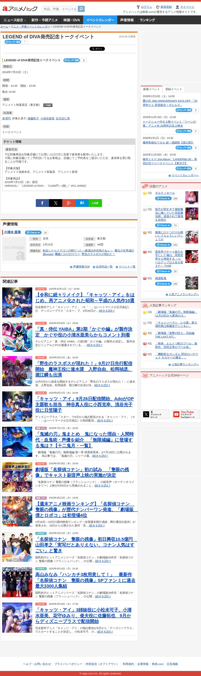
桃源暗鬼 (160, 278)
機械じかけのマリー (67, 254)
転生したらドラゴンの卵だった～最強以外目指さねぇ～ (78, 250)
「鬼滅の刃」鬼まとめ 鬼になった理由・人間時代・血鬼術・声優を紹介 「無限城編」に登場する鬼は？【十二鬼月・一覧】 (84, 440)
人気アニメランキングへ (184, 294)
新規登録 (166, 6)
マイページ (187, 6)
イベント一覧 (127, 266)
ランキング (148, 19)
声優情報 (127, 19)
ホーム (4, 26)
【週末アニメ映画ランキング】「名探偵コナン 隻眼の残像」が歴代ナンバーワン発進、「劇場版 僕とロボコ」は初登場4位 (86, 509)
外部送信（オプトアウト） (102, 664)
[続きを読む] (107, 310)
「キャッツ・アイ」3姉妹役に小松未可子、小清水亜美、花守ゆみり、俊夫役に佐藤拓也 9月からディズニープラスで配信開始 (83, 615)
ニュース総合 (14, 19)
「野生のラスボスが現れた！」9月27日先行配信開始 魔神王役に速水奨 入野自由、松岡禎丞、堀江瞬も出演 (83, 369)
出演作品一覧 (104, 266)
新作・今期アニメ (44, 19)
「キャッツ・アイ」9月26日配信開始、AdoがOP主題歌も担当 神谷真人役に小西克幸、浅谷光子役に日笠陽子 (84, 404)
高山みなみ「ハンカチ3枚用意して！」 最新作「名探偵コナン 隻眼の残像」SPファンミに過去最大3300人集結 (85, 580)
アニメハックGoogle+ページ (186, 414)
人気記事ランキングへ (185, 364)
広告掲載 (172, 664)
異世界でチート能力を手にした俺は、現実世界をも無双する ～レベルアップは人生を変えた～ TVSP (169, 259)
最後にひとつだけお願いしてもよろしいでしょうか (169, 236)
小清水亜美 (47, 118)
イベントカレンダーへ (185, 175)
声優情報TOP (81, 266)
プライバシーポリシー (68, 664)
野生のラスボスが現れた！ (98, 254)
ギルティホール (165, 192)
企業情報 (143, 664)
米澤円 (6, 118)
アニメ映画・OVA (71, 19)
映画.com (157, 664)
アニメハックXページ (156, 414)
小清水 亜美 (12, 232)
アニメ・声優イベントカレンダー (100, 19)
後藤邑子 (33, 118)
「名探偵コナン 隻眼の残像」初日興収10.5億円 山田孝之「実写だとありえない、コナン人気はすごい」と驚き (86, 545)
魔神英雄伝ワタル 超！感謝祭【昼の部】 (168, 142)
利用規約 (128, 664)
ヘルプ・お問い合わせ (37, 664)
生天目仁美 (63, 118)
